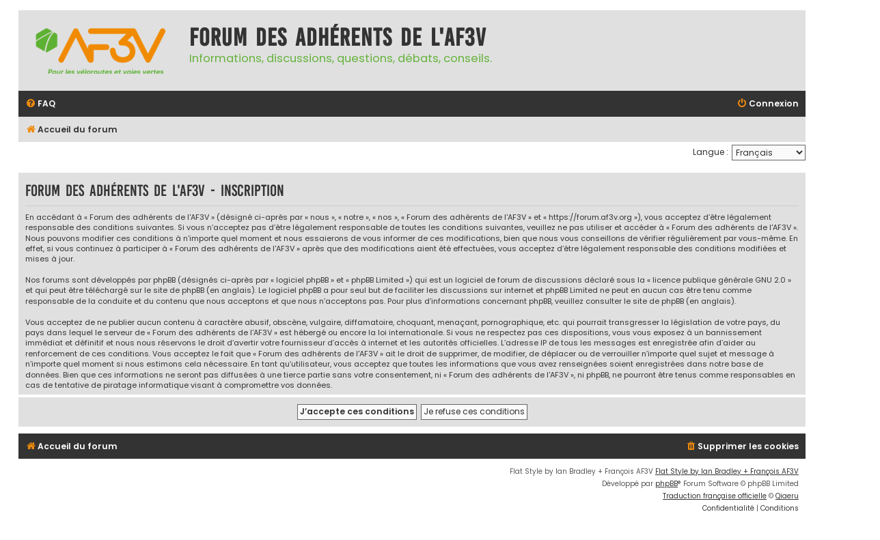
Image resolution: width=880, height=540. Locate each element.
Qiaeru (787, 496)
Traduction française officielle (715, 496)
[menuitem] (40, 104)
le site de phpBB (174, 290)
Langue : (710, 152)
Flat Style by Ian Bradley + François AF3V (727, 471)
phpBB (666, 484)
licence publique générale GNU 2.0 (719, 280)
